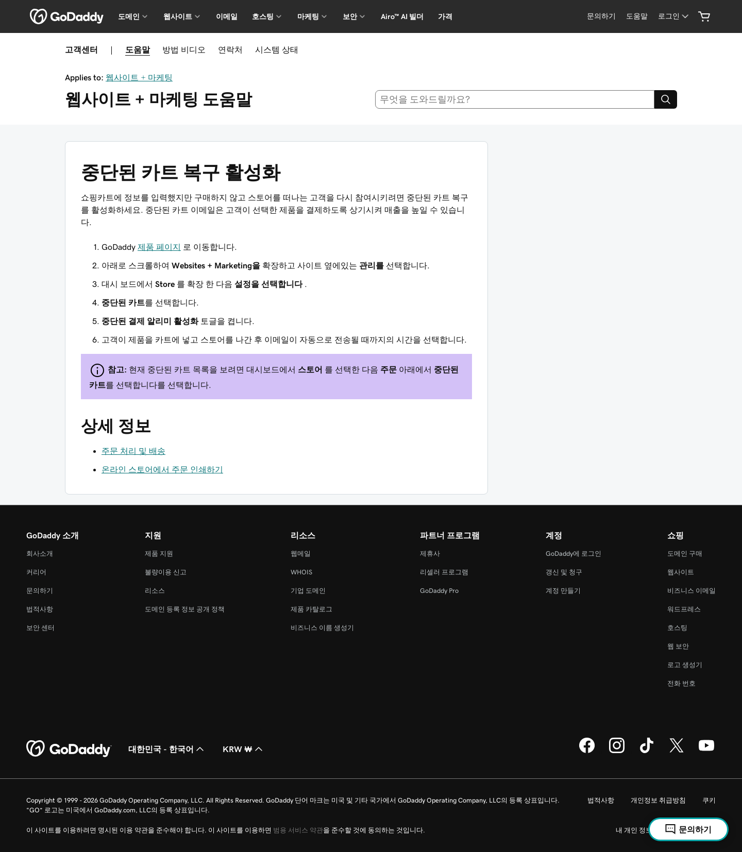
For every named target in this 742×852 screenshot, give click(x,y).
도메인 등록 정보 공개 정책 (185, 609)
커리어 (36, 572)
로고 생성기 (684, 664)
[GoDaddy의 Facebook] (587, 751)
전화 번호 (681, 683)
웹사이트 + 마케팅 (139, 77)
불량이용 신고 (166, 572)
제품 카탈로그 (311, 609)
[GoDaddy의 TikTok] (646, 751)
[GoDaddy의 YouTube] (706, 751)
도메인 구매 (684, 553)
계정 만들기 (563, 590)
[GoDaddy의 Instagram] (617, 751)
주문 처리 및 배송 (133, 451)
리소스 (155, 590)
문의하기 (39, 590)
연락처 (230, 49)
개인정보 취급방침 (658, 800)
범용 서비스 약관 (298, 830)
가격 (445, 16)
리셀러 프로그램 (444, 572)
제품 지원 (159, 553)
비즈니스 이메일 (691, 590)
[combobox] (515, 99)
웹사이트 (680, 572)
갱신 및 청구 (564, 572)
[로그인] (674, 16)
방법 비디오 (184, 49)
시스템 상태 (276, 49)
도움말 (137, 49)
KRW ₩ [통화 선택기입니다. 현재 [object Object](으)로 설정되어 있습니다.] (244, 749)
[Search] (665, 99)
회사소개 (39, 553)
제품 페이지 (159, 247)
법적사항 (39, 609)
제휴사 (430, 553)
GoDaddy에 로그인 (573, 553)
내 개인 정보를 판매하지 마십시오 (666, 830)
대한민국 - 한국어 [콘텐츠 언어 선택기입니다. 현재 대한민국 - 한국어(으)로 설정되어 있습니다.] (167, 749)
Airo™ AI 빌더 (402, 16)
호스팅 (677, 627)
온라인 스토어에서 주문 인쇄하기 (162, 469)
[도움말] (637, 16)
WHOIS (301, 572)
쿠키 (709, 800)
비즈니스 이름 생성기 (322, 627)
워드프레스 (684, 609)
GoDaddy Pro (439, 590)
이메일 (227, 16)
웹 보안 (678, 646)
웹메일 (301, 553)
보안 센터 (40, 627)
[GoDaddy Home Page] (69, 749)
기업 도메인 (308, 590)
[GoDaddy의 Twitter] (676, 751)
